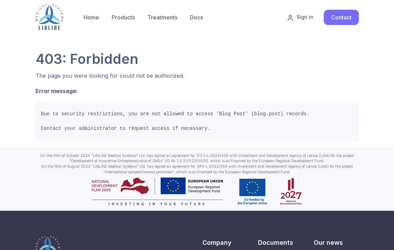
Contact (341, 17)
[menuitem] (123, 17)
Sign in (300, 17)
